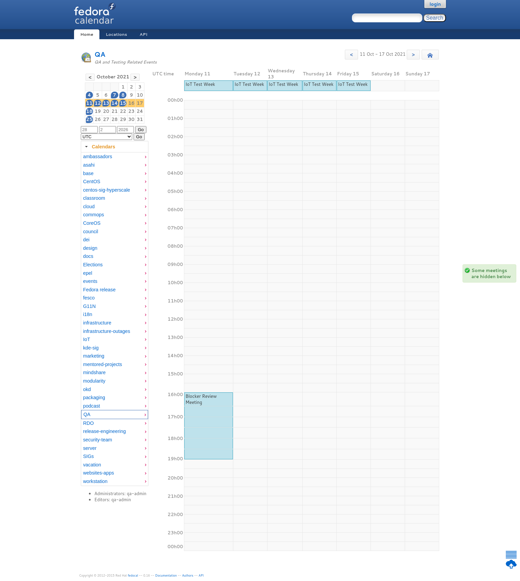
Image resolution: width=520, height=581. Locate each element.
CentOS (91, 181)
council (90, 231)
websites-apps (98, 473)
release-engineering (104, 431)
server (90, 448)
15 (123, 103)
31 (140, 119)
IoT (86, 339)
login (435, 4)
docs (88, 256)
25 (89, 119)
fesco (89, 297)
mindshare (94, 372)
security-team (97, 439)
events (90, 281)
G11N (89, 306)
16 (131, 103)
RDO (88, 423)
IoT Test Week (200, 84)
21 (114, 111)
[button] (351, 54)
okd (87, 389)
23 (131, 111)
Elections (93, 264)
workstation (95, 481)
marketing (93, 356)
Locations (116, 34)
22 (123, 111)
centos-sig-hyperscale (106, 190)
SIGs (88, 456)
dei (86, 239)
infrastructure (97, 322)
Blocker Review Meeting (201, 399)
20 (106, 111)
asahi (89, 165)
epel (87, 273)
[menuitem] (114, 156)
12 (98, 103)
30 (131, 119)
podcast (91, 406)
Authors (187, 575)
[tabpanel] (114, 319)
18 (89, 111)
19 (98, 111)
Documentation (166, 575)
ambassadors (97, 156)
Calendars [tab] (99, 146)
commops (93, 214)
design (90, 248)
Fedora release (99, 289)
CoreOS (92, 223)
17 (140, 103)
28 (114, 119)
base (88, 173)
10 (140, 95)
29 (123, 119)
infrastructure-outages (106, 331)
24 (140, 111)
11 (89, 103)
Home (86, 34)
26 (98, 119)
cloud (89, 206)
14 (114, 103)
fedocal (133, 575)
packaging (94, 397)
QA (99, 54)
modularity (94, 381)
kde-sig (91, 347)
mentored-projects (102, 364)
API (143, 34)
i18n (87, 314)
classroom (94, 198)
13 (106, 103)
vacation (92, 464)
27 (106, 119)
